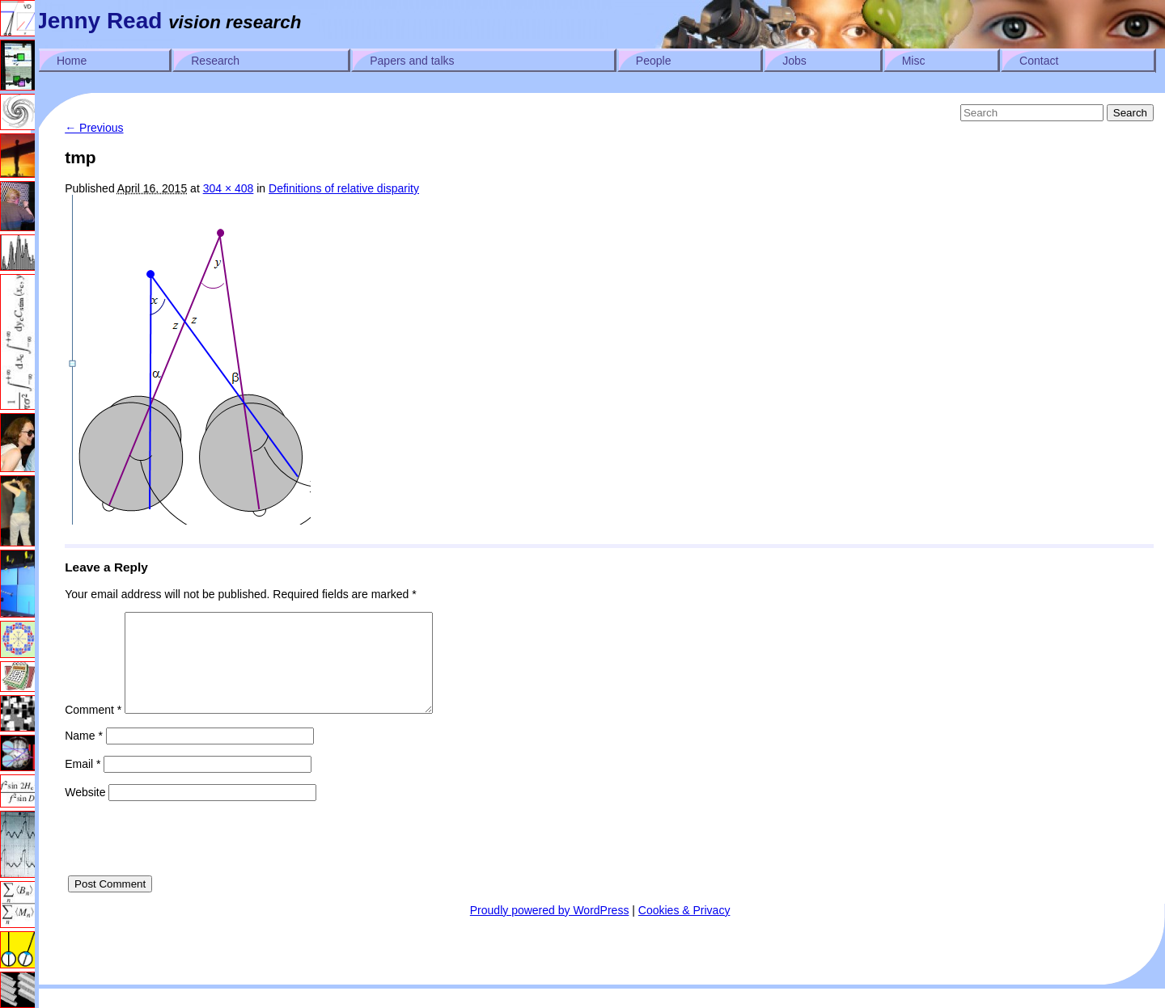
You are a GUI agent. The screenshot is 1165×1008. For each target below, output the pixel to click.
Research (215, 60)
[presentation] (188, 863)
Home (72, 60)
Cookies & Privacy (684, 929)
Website (85, 811)
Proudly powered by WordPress (549, 929)
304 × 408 (228, 188)
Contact (1038, 60)
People (653, 60)
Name (84, 755)
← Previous (94, 127)
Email (82, 783)
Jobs (794, 60)
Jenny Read (98, 20)
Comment (93, 729)
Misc (914, 60)
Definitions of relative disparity (344, 188)
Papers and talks (412, 60)
